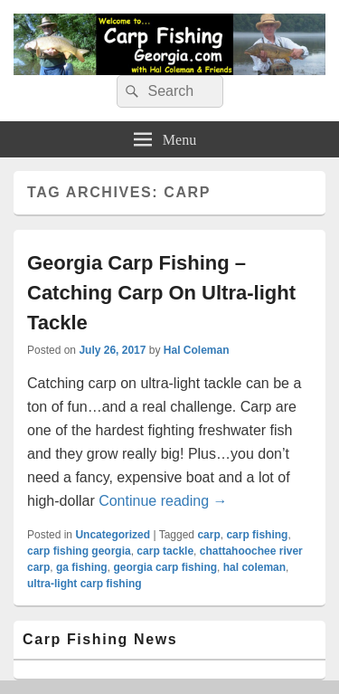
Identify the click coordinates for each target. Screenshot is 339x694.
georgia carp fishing (165, 567)
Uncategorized (112, 534)
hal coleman (254, 567)
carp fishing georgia (79, 551)
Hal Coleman (197, 350)
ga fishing (82, 567)
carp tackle (165, 551)
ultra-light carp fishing (84, 583)
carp (208, 534)
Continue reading (163, 501)
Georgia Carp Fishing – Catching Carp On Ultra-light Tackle (161, 293)
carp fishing (256, 534)
